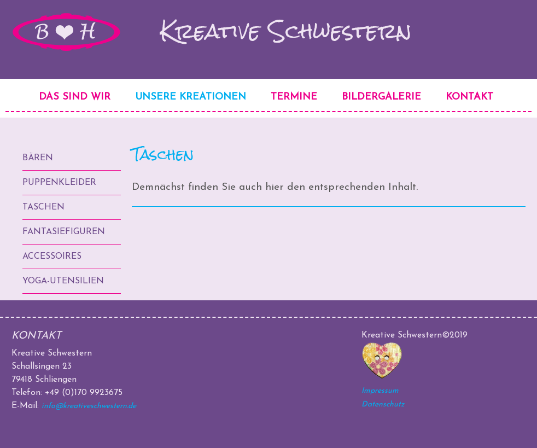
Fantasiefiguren (63, 232)
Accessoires (51, 256)
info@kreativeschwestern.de (89, 406)
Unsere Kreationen (190, 97)
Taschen (43, 207)
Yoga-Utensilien (63, 281)
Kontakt (469, 97)
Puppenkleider (59, 182)
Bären (37, 158)
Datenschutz (382, 404)
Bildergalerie (381, 97)
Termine (294, 97)
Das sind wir (74, 97)
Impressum (380, 391)
